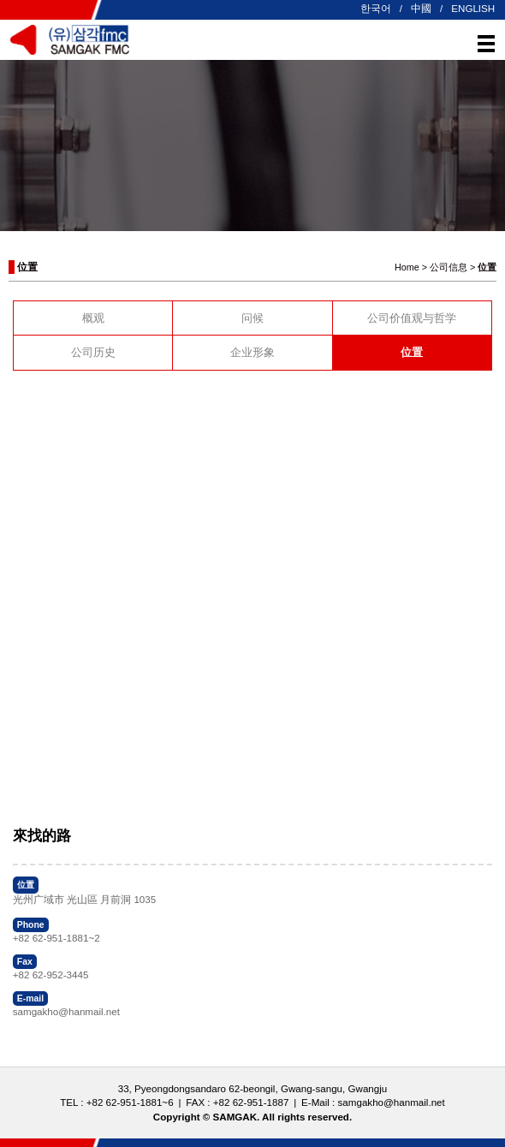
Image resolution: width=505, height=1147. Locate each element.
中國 (421, 8)
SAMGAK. (236, 1116)
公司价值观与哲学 (411, 318)
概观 (93, 318)
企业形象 (252, 352)
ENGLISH (473, 8)
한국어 (375, 8)
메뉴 (486, 43)
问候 (252, 318)
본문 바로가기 (0, 0)
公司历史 (93, 352)
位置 (412, 352)
